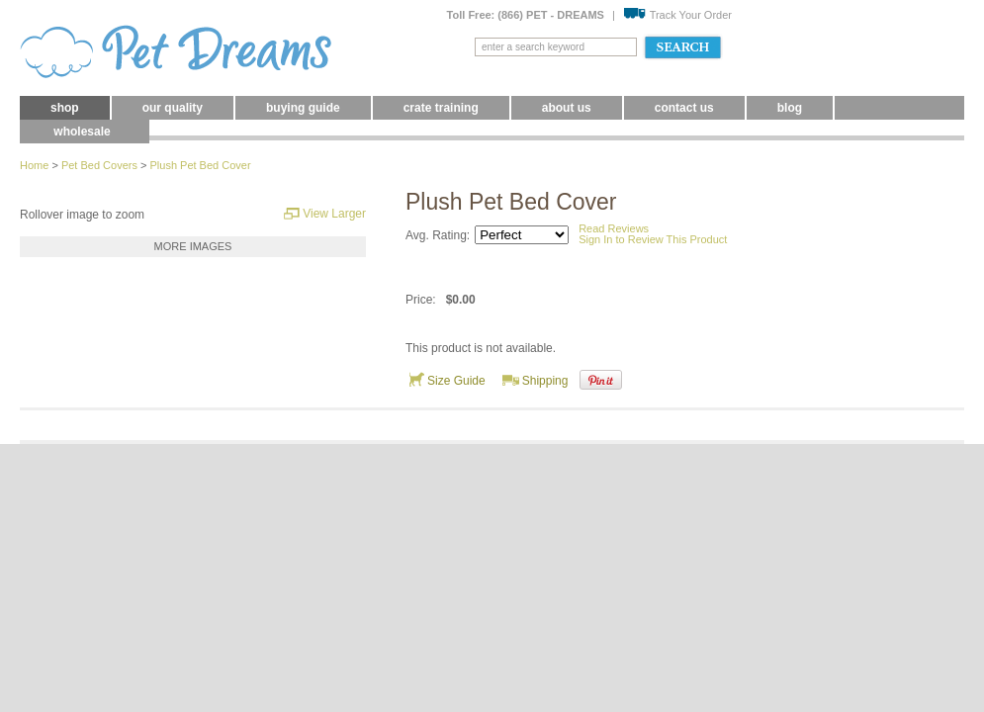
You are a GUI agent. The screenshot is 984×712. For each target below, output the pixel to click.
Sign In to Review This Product (653, 239)
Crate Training (441, 108)
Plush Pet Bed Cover (199, 165)
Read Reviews (614, 228)
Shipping (535, 380)
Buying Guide (303, 108)
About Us (566, 108)
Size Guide (447, 380)
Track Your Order (677, 15)
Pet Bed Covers (99, 165)
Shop (64, 108)
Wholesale (81, 131)
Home (34, 165)
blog (789, 108)
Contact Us (684, 108)
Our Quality (172, 108)
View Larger (325, 213)
